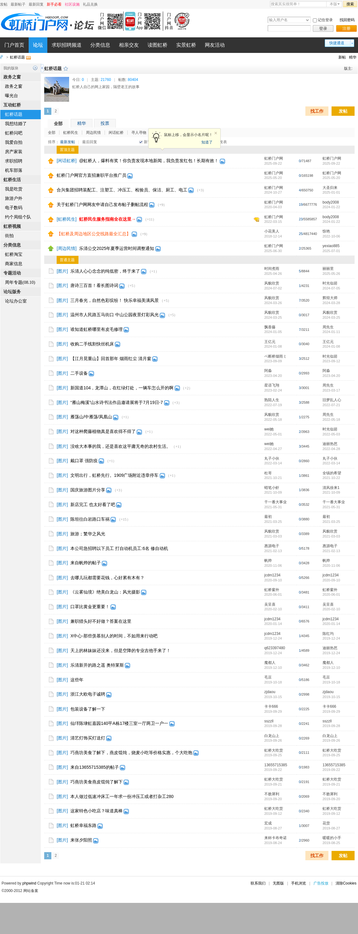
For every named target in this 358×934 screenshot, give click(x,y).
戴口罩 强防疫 (84, 460)
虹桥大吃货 (273, 750)
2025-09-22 (331, 163)
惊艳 (326, 231)
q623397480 (274, 648)
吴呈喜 (270, 604)
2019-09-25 (331, 755)
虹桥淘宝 (13, 254)
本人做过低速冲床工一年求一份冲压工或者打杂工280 (121, 796)
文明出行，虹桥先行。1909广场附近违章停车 (114, 475)
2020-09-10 (331, 580)
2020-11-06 (331, 565)
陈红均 (328, 633)
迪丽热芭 (330, 444)
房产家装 (13, 151)
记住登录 (325, 20)
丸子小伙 (271, 458)
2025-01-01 (331, 192)
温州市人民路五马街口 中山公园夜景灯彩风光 (114, 314)
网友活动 (215, 45)
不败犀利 (271, 794)
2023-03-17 (331, 390)
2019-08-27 (331, 828)
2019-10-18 (331, 682)
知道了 (207, 142)
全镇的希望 (332, 473)
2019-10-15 (331, 697)
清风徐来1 (331, 488)
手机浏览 (298, 883)
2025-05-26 (331, 273)
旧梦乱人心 (332, 400)
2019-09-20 (331, 799)
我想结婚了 (16, 123)
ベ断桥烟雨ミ (275, 356)
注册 (346, 28)
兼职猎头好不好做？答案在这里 (100, 621)
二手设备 (79, 373)
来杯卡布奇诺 (275, 838)
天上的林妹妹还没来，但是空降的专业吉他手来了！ (120, 650)
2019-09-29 (331, 711)
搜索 (350, 4)
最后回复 (89, 142)
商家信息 (13, 263)
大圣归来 (330, 187)
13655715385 (275, 765)
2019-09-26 (331, 740)
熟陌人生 (271, 400)
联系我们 (258, 883)
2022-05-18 (331, 419)
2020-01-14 (331, 624)
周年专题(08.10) (20, 282)
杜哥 (268, 473)
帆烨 (268, 560)
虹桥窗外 (271, 590)
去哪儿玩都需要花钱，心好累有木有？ (107, 577)
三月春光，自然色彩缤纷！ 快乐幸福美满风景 (114, 300)
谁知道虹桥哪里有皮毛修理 (96, 329)
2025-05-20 (331, 178)
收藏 (65, 68)
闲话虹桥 (116, 132)
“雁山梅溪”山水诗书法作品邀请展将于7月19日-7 (116, 402)
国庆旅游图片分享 (87, 489)
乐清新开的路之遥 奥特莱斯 (97, 665)
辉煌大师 (330, 298)
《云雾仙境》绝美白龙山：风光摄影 (105, 591)
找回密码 (347, 20)
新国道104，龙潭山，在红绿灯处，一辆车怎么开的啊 (121, 387)
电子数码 (13, 207)
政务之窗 (13, 86)
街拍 (9, 235)
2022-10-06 (331, 236)
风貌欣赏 (271, 283)
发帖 (3, 4)
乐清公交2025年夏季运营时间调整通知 (116, 248)
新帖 (342, 57)
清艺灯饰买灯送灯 (87, 737)
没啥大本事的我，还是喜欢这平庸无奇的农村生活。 (120, 446)
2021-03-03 (331, 536)
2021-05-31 (331, 507)
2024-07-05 (331, 288)
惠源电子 (271, 546)
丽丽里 (328, 268)
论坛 (38, 45)
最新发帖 (67, 142)
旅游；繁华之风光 (87, 533)
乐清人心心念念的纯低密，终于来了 (105, 271)
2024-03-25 (331, 317)
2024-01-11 (331, 332)
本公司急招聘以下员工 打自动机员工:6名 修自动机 (119, 548)
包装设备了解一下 (87, 708)
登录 (323, 28)
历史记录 (35, 67)
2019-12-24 (331, 638)
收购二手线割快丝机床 (92, 343)
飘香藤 (270, 327)
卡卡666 (271, 706)
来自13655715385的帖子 (94, 767)
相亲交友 (129, 45)
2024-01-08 (331, 346)
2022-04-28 (331, 449)
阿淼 (268, 370)
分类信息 (100, 45)
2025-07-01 (331, 251)
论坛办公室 (16, 301)
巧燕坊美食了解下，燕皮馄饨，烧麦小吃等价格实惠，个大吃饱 (131, 752)
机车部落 (13, 170)
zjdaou (269, 692)
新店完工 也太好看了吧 (92, 504)
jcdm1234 (272, 575)
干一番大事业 (275, 502)
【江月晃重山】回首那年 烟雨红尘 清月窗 (110, 358)
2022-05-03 (331, 434)
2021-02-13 (331, 551)
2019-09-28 (331, 726)
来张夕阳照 (81, 840)
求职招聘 (13, 161)
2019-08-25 (331, 843)
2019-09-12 (331, 813)
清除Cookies (346, 883)
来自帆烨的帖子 (85, 562)
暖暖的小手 (332, 838)
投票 (105, 123)
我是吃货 (13, 189)
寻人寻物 (138, 132)
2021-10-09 (331, 492)
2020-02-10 (331, 609)
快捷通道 (336, 43)
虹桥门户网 (273, 158)
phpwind (29, 883)
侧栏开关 (42, 68)
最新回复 (36, 4)
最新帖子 (18, 4)
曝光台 (11, 95)
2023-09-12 (331, 361)
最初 (268, 516)
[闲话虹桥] (67, 160)
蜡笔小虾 (271, 488)
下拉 (307, 20)
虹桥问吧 (13, 133)
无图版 (278, 883)
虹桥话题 (17, 57)
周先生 (328, 327)
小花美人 (271, 231)
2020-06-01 (331, 594)
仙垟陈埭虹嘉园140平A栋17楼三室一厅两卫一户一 (119, 723)
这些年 (76, 679)
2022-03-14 (331, 463)
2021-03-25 (331, 521)
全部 (58, 123)
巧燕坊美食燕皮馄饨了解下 (96, 781)
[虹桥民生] (67, 219)
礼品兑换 (90, 4)
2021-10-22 (331, 478)
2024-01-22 (331, 207)
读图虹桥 (157, 45)
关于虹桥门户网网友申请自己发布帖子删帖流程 (102, 204)
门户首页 (14, 45)
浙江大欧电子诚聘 (87, 694)
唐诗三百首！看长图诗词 (94, 285)
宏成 (268, 823)
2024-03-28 (331, 303)
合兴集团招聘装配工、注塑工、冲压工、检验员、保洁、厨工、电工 (122, 189)
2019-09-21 (331, 784)
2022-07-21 (331, 405)
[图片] (62, 271)
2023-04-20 (331, 376)
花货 (326, 823)
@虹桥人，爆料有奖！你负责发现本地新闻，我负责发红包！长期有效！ (149, 160)
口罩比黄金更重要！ (90, 606)
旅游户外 (13, 198)
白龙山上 (271, 736)
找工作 (316, 111)
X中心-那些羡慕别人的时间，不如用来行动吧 (114, 635)
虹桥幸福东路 (83, 825)
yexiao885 (331, 246)
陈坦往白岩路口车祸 (90, 519)
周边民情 (93, 132)
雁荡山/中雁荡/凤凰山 (91, 416)
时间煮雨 (271, 268)
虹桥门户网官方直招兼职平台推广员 (91, 175)
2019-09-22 (331, 770)
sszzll (268, 721)
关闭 (216, 133)
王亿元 (270, 342)
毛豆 (268, 677)
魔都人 (270, 662)
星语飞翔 (271, 385)
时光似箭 (330, 283)
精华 (352, 57)
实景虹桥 (186, 45)
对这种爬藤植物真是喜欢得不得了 (103, 431)
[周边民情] (67, 248)
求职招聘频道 (67, 45)
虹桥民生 (70, 132)
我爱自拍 (13, 142)
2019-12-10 (331, 667)
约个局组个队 (18, 217)
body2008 (331, 202)
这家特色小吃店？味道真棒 (96, 810)
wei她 (269, 429)
